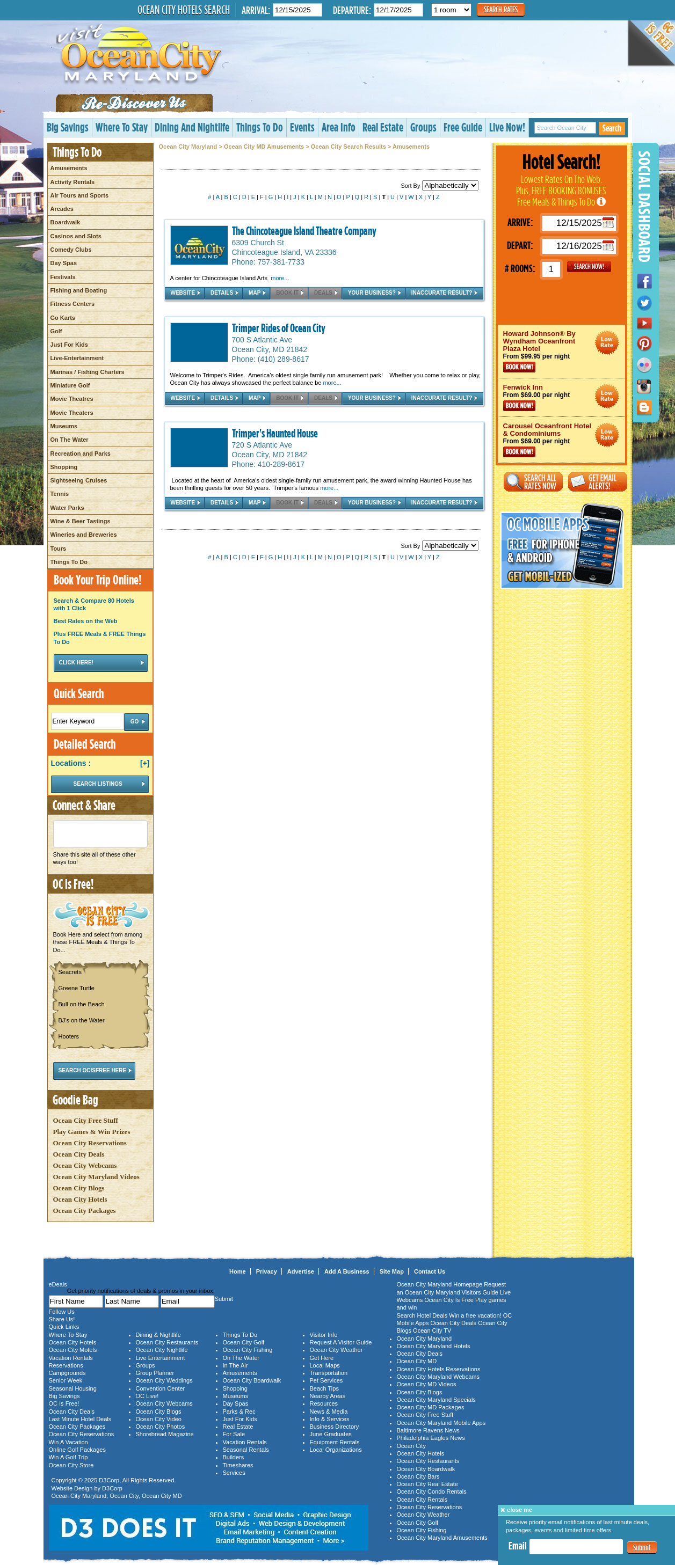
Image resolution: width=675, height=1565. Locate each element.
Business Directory (334, 1426)
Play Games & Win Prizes (91, 1132)
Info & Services (330, 1419)
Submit (642, 1547)
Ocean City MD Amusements (264, 146)
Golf (56, 331)
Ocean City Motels (73, 1350)
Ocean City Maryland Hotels (433, 1346)
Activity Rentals (72, 182)
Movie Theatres (71, 399)
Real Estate (382, 127)
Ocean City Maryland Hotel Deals (607, 342)
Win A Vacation (68, 1442)
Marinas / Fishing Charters (87, 372)
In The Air (235, 1365)
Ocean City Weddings (164, 1380)
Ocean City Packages (84, 1210)
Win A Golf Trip (68, 1457)
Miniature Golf (70, 385)
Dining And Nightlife (192, 127)
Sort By (439, 185)
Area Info (338, 127)
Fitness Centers (72, 304)
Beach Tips (324, 1388)
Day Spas (63, 263)
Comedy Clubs (71, 249)
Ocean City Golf (244, 1342)
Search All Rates (533, 482)
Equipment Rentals (335, 1442)
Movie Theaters (71, 412)
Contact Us (429, 1271)
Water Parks (67, 507)
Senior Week (66, 1380)
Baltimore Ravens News (428, 1430)
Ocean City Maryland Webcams (438, 1376)
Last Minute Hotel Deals (80, 1419)
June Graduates (331, 1434)
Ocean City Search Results (348, 146)
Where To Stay (122, 127)
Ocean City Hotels (80, 1199)
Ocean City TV (432, 1330)
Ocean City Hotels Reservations (439, 1369)
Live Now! (507, 127)
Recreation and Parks (80, 453)
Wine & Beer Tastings (80, 521)
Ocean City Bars (418, 1476)
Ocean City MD (162, 1496)
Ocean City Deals (79, 1154)
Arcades (62, 209)
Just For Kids (69, 344)
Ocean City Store (71, 1465)
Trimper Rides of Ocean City (278, 327)
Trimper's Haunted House (275, 433)
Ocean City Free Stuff (85, 1120)
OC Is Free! (64, 1403)
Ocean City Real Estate (427, 1484)
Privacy (266, 1271)
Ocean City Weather (336, 1350)
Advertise (300, 1271)
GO (589, 266)
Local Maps (325, 1365)
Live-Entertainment (77, 358)
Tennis (59, 494)
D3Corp (109, 1480)
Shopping (64, 467)
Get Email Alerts (597, 482)
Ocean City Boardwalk (252, 1380)
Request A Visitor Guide (341, 1342)
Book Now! (519, 367)
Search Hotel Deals (422, 1315)
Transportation (329, 1373)
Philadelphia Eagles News (431, 1438)
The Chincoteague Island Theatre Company (304, 230)
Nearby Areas (328, 1396)
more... (280, 278)
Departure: (352, 10)
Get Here (322, 1358)
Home (237, 1271)
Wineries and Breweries (83, 534)
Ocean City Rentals (422, 1499)
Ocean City (124, 1496)
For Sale (234, 1434)
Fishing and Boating (78, 290)
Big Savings (68, 127)
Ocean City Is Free (449, 1300)
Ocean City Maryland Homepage (440, 1284)
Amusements (69, 168)
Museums (64, 426)
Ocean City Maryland (188, 146)
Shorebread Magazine (165, 1434)
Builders (233, 1457)
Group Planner (155, 1373)
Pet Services (326, 1380)
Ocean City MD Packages (430, 1407)
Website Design (72, 1488)
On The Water (69, 439)
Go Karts (62, 318)
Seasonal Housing (73, 1388)
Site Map (392, 1271)
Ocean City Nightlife (162, 1350)
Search (612, 128)
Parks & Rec (239, 1411)
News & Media (329, 1411)
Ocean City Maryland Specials (436, 1399)
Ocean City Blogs (79, 1188)
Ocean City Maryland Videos (96, 1177)
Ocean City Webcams (85, 1165)
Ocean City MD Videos (426, 1384)
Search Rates (501, 9)
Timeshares (238, 1465)
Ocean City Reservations (90, 1143)
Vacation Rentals (71, 1358)
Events (302, 127)
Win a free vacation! (475, 1315)
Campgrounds (67, 1373)
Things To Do (259, 127)
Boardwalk (65, 222)
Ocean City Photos (160, 1426)
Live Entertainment (160, 1358)
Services (234, 1472)
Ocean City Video (159, 1419)
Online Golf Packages (77, 1449)
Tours (58, 548)
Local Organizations (336, 1449)
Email (518, 1546)
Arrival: (256, 10)
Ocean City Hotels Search (183, 9)
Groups (423, 127)
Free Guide (463, 127)
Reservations (66, 1365)
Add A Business (346, 1271)
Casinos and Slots (75, 236)
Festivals (63, 277)
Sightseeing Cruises (78, 480)
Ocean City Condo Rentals (432, 1491)
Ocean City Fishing (248, 1350)
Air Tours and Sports (79, 195)
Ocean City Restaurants (167, 1342)
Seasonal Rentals (246, 1449)
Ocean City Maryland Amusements (442, 1537)
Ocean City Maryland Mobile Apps (441, 1423)
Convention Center (160, 1388)
